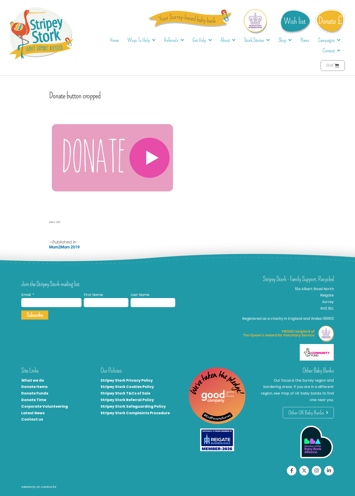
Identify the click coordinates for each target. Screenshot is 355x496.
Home (114, 40)
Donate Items (34, 386)
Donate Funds (34, 393)
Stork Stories (257, 40)
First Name (93, 294)
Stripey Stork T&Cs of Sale (125, 393)
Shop (285, 40)
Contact (332, 50)
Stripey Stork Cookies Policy (127, 386)
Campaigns (329, 40)
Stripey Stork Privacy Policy (127, 380)
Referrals (174, 40)
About (228, 40)
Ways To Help (141, 40)
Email (26, 294)
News (304, 40)
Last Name (140, 294)
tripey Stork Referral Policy (128, 399)
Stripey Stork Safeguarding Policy (133, 406)
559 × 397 (54, 222)
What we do (32, 380)
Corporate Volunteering (44, 406)
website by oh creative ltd (38, 487)
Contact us (32, 419)
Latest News (33, 413)
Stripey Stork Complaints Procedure (135, 413)
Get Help (202, 40)
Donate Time (33, 399)
